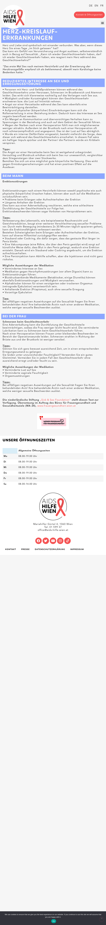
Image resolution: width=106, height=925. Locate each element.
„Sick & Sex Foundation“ (55, 400)
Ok (53, 921)
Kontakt (10, 549)
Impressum (77, 549)
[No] (101, 919)
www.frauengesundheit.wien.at (56, 406)
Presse (25, 549)
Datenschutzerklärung (50, 549)
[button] (102, 23)
